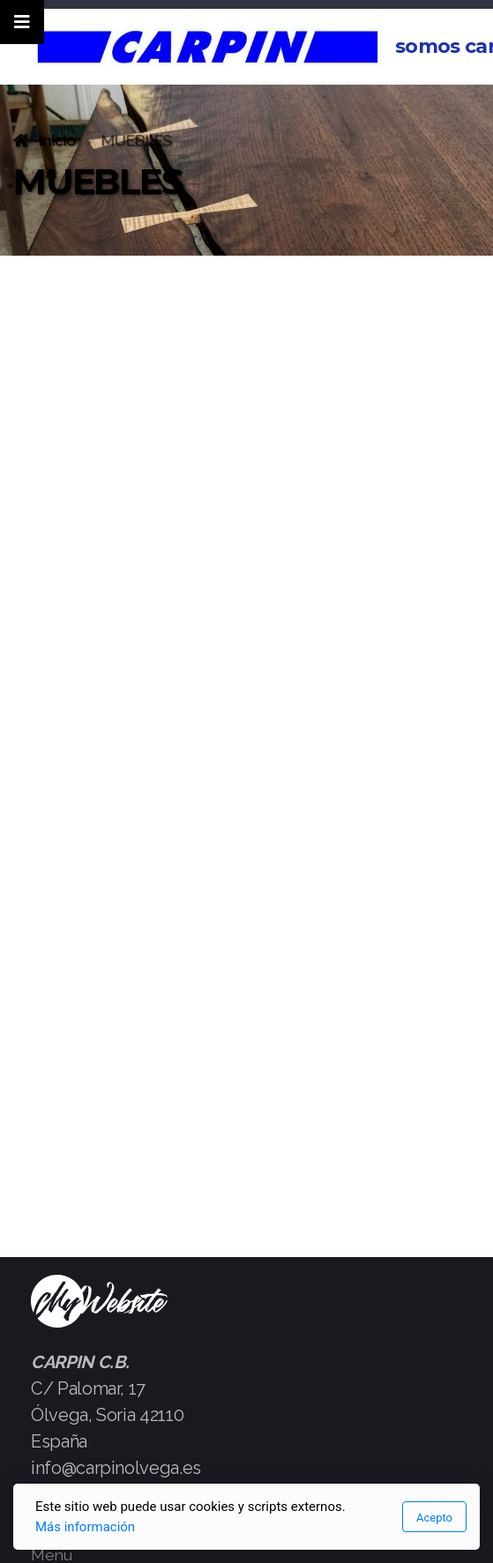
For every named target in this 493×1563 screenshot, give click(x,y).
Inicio (57, 139)
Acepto (434, 1517)
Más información (85, 1527)
